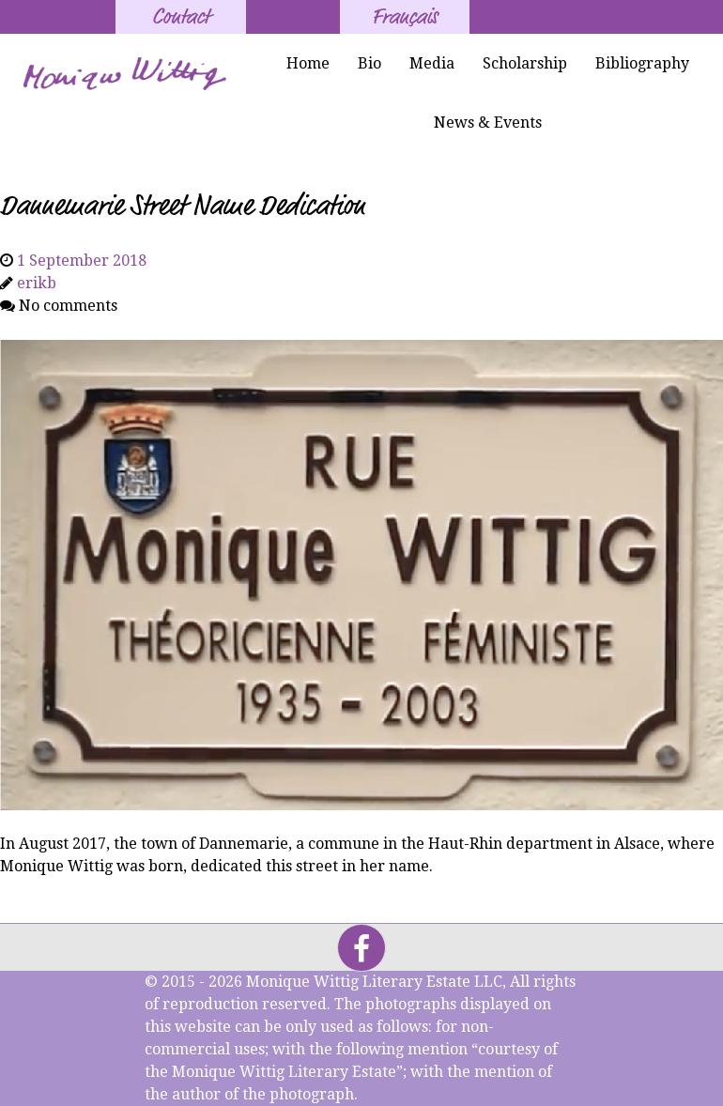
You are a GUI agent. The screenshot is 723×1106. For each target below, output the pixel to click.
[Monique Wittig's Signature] (126, 74)
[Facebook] (361, 948)
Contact (180, 17)
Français (405, 17)
